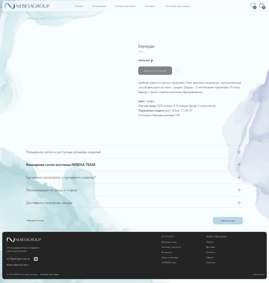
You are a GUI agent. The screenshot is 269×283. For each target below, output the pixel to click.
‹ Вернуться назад (36, 18)
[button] (228, 220)
